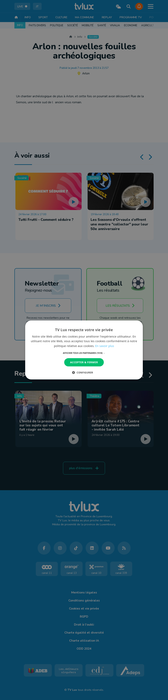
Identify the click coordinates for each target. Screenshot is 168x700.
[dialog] (84, 350)
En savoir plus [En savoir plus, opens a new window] (104, 346)
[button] (84, 353)
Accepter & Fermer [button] (84, 362)
